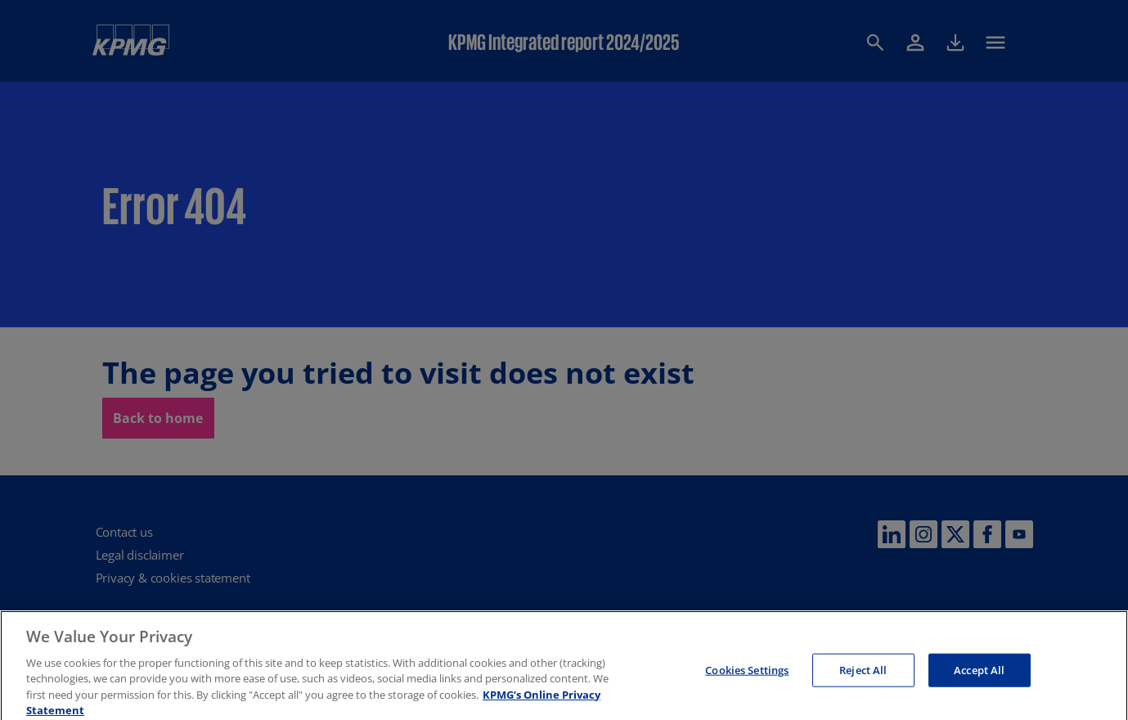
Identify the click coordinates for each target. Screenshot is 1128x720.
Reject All (863, 675)
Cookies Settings (747, 675)
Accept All (979, 675)
